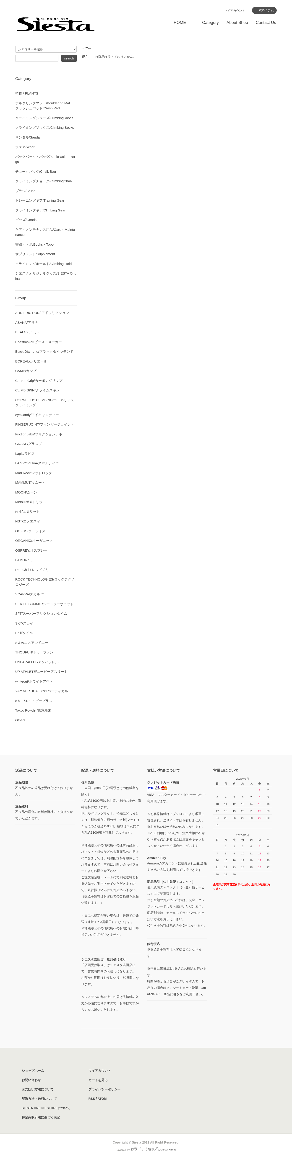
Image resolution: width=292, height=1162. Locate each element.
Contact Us (266, 22)
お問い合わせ (31, 1080)
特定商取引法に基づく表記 (41, 1117)
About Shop (237, 22)
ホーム (87, 47)
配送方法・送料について (39, 1098)
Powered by (146, 1150)
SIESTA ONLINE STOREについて (46, 1108)
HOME (180, 22)
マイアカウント (234, 10)
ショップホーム (33, 1070)
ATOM (102, 1098)
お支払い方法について (38, 1089)
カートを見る (98, 1080)
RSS (92, 1098)
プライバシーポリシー (104, 1089)
